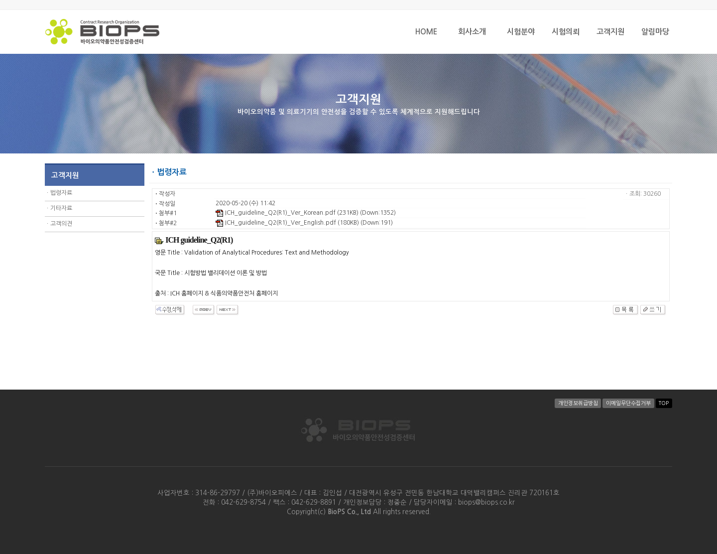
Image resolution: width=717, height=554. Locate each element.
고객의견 (61, 224)
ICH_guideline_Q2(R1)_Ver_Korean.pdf (276, 213)
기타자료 (61, 208)
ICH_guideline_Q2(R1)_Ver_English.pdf (276, 223)
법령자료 (61, 193)
